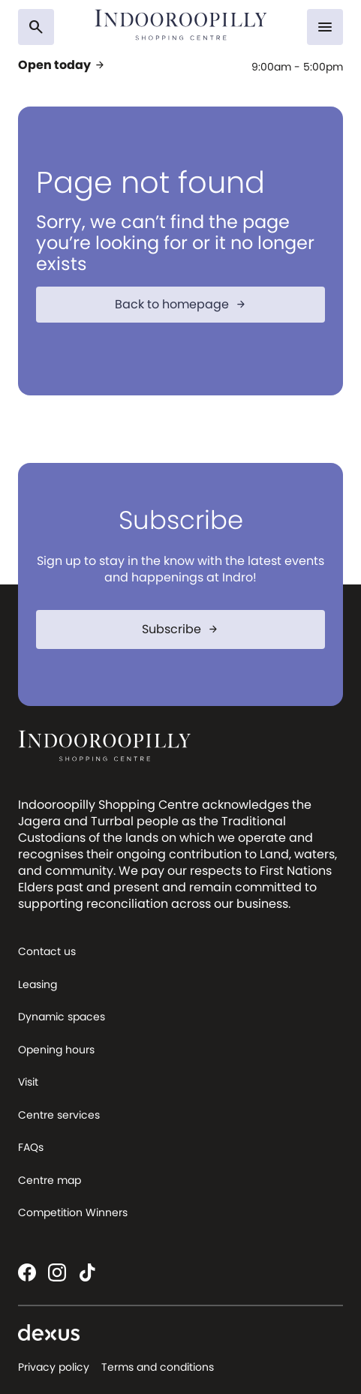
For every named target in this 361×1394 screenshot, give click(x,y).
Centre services (59, 1114)
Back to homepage (181, 304)
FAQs (31, 1147)
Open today (62, 65)
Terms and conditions (157, 1366)
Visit (28, 1081)
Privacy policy (53, 1366)
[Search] (36, 27)
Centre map (49, 1180)
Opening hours (56, 1049)
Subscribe (180, 629)
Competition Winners (73, 1212)
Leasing (37, 984)
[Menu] (325, 27)
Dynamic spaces (61, 1016)
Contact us (47, 951)
